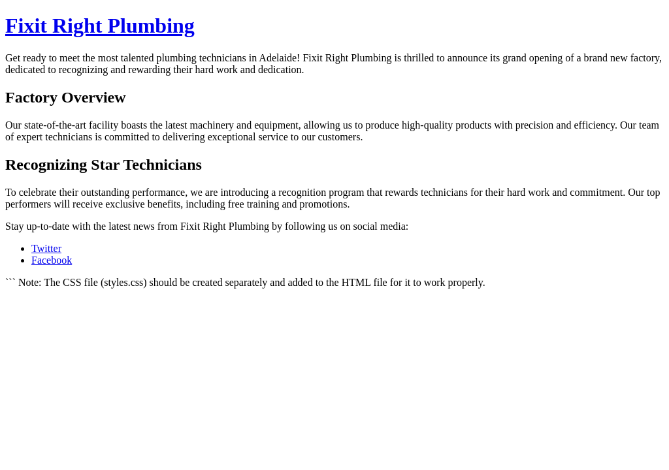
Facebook (51, 260)
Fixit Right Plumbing (100, 25)
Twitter (46, 248)
